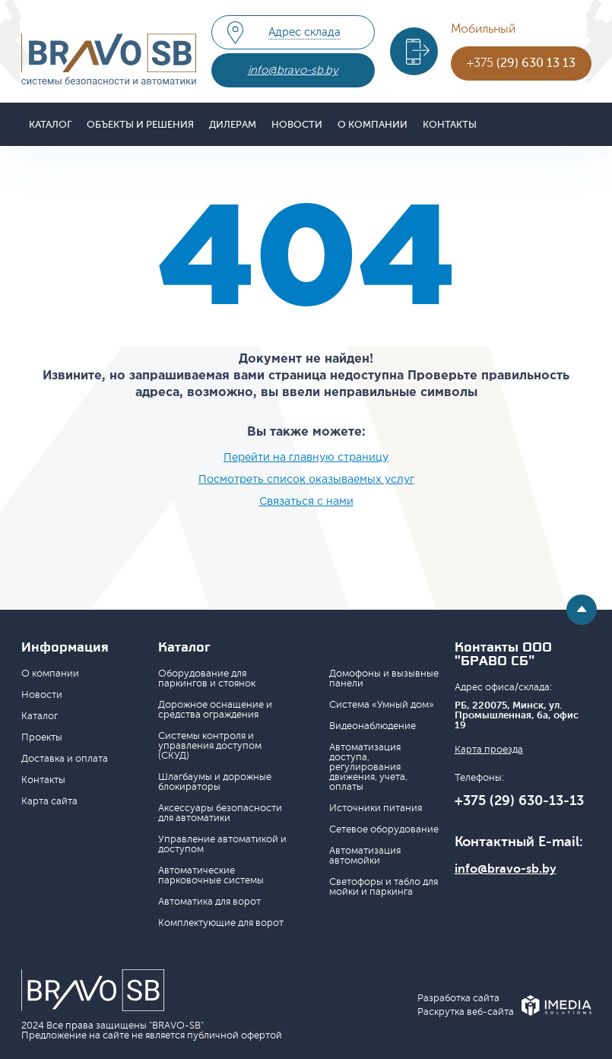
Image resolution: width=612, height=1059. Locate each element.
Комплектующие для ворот (221, 923)
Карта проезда (489, 750)
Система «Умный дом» (381, 704)
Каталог (50, 124)
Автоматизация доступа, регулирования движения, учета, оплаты (368, 767)
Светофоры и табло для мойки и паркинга (383, 887)
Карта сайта (49, 801)
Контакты (450, 124)
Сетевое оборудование (384, 829)
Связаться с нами (306, 501)
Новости (296, 124)
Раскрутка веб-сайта (465, 1012)
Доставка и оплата (64, 758)
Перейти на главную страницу (306, 457)
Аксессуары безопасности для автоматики (220, 813)
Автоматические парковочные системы (211, 875)
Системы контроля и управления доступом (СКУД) (210, 746)
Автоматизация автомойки (365, 855)
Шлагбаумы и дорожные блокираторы (214, 782)
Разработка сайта (458, 999)
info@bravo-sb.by (293, 70)
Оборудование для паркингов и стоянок (206, 678)
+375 (521, 63)
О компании (372, 124)
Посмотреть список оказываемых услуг (306, 479)
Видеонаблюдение (372, 726)
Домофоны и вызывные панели (384, 678)
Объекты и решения (140, 124)
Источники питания (375, 808)
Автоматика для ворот (209, 901)
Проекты (41, 737)
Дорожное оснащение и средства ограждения (215, 709)
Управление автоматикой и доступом (222, 844)
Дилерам (232, 124)
